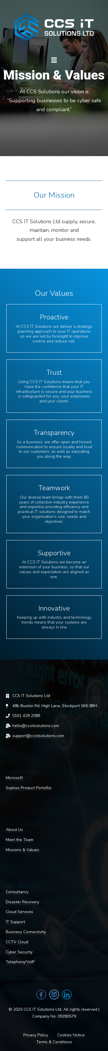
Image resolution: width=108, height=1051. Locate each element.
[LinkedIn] (66, 994)
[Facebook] (41, 994)
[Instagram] (54, 994)
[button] (54, 60)
